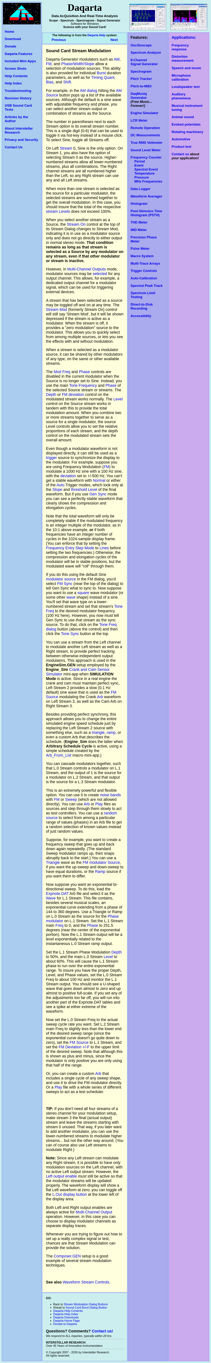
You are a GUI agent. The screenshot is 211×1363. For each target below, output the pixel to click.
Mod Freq (62, 372)
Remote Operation (145, 128)
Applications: (184, 37)
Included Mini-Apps (20, 61)
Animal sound (183, 117)
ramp (111, 732)
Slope (57, 489)
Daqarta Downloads (66, 1317)
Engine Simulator (144, 113)
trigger (51, 458)
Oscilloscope (141, 45)
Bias (50, 82)
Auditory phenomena (181, 96)
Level (118, 399)
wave (71, 597)
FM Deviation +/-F (74, 1047)
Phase (84, 372)
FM (49, 64)
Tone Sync (70, 634)
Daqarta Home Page (66, 1320)
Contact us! (102, 1331)
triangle (98, 732)
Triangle (53, 862)
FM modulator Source (101, 862)
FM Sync (64, 583)
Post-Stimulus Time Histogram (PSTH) (146, 213)
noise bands (110, 795)
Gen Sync (97, 494)
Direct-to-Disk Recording (142, 306)
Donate (10, 46)
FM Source (79, 1042)
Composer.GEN (67, 1256)
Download (13, 39)
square (83, 593)
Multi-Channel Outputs (86, 269)
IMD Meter (139, 230)
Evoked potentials (186, 124)
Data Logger (140, 189)
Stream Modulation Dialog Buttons (86, 1304)
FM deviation (73, 394)
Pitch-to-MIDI (141, 86)
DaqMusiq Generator (139, 96)
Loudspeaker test (186, 87)
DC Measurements (145, 135)
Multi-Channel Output (94, 1212)
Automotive (181, 139)
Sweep (71, 799)
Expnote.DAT (57, 893)
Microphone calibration (181, 77)
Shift (67, 82)
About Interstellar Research (19, 130)
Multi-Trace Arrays (145, 263)
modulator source (61, 579)
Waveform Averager (146, 196)
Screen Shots (15, 68)
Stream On (76, 224)
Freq (59, 925)
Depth (51, 394)
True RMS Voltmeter (147, 143)
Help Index (13, 83)
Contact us (180, 154)
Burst (101, 73)
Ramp (100, 871)
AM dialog (88, 90)
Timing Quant (102, 77)
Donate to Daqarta (65, 1324)
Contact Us (14, 147)
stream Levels (58, 211)
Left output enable (61, 1176)
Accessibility (141, 316)
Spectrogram (141, 71)
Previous (59, 40)
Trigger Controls (144, 271)
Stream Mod (56, 309)
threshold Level (84, 489)
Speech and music (186, 68)
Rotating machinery (187, 132)
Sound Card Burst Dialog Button (86, 1307)
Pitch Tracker (141, 79)
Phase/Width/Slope (77, 64)
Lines (104, 548)
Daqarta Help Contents (68, 1310)
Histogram (139, 203)
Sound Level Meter (146, 150)
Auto (60, 485)
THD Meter (139, 222)
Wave (51, 898)
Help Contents (16, 76)
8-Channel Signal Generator (144, 62)
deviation (68, 476)
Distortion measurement (183, 58)
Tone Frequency (83, 385)
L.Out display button (69, 1194)
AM (116, 59)
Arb (100, 697)
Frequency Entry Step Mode (70, 548)
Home (9, 31)
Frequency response (180, 47)
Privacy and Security (21, 140)
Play (99, 804)
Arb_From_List (58, 755)
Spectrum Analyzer (146, 52)
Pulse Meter (140, 248)
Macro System (142, 256)
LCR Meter (139, 120)
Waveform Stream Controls (86, 1282)
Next (114, 40)
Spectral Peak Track (147, 286)
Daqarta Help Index (65, 1314)
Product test (181, 147)
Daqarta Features (18, 54)
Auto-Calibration (144, 278)
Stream (66, 148)
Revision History (18, 98)
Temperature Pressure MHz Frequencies (146, 177)
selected (100, 274)
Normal (99, 480)
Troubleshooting (18, 91)
